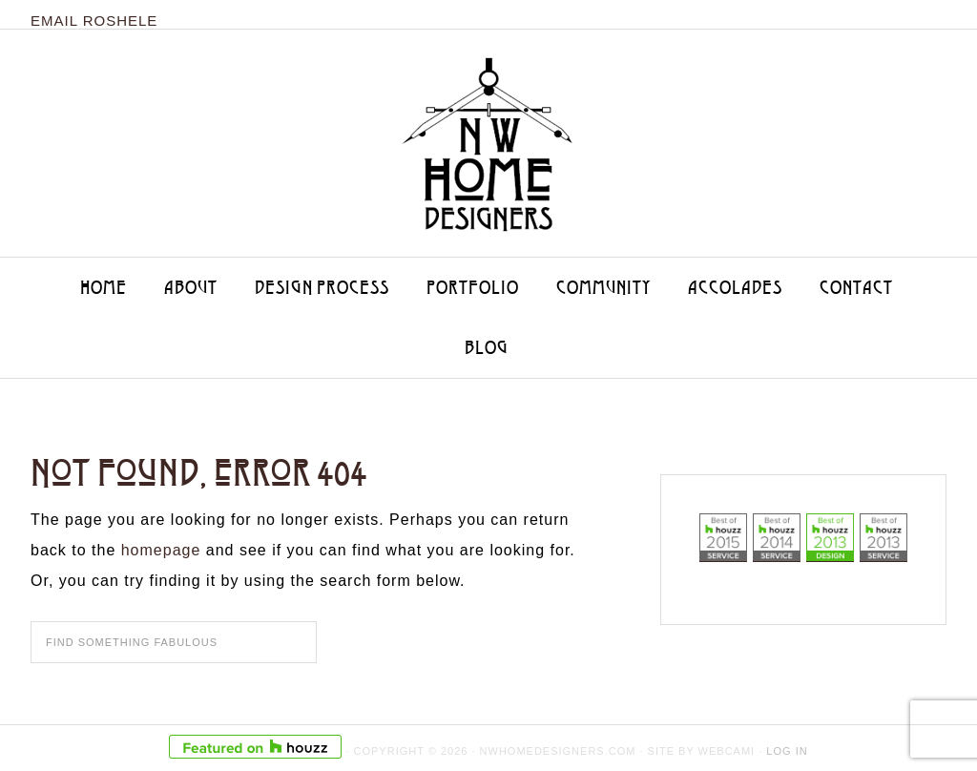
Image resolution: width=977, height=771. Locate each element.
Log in (786, 751)
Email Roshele (94, 20)
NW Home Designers (488, 134)
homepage (161, 550)
